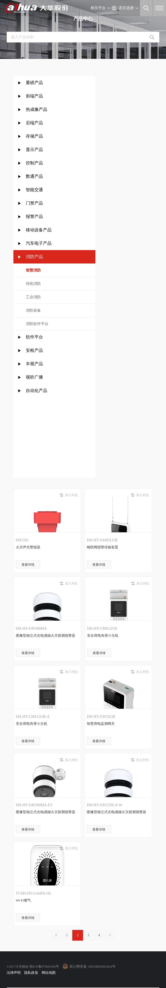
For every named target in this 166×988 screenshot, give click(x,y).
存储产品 (34, 136)
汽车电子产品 (39, 243)
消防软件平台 (37, 324)
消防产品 (34, 256)
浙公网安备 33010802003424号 (92, 966)
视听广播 (34, 377)
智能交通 (34, 189)
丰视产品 (34, 363)
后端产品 (34, 122)
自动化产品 (36, 390)
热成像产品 (36, 109)
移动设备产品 (39, 230)
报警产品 (34, 216)
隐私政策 (31, 973)
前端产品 (34, 96)
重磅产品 (34, 82)
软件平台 (34, 337)
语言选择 (126, 8)
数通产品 (34, 176)
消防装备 (33, 310)
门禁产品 (34, 203)
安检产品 (34, 350)
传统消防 (33, 284)
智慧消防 (33, 270)
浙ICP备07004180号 (44, 966)
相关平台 (98, 8)
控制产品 (35, 163)
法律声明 (14, 973)
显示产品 (34, 149)
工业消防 (33, 297)
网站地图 (49, 973)
